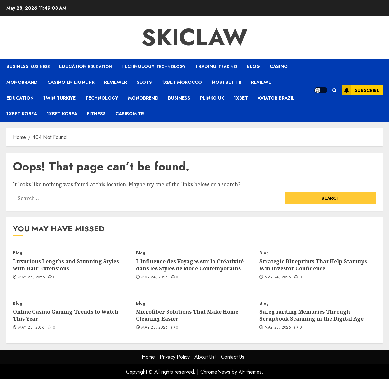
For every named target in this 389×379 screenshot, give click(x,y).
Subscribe (360, 90)
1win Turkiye (59, 98)
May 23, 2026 (31, 327)
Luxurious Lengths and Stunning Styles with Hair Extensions (66, 265)
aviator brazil (276, 98)
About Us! (205, 357)
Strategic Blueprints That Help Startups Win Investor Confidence (313, 265)
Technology (153, 66)
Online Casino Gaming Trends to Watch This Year (65, 315)
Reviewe (261, 82)
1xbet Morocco (182, 82)
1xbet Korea (21, 114)
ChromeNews (215, 371)
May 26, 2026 (31, 277)
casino (279, 66)
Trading (216, 66)
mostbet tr (226, 82)
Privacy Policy (175, 357)
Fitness (96, 114)
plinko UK (212, 98)
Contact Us (232, 357)
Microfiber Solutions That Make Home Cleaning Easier (187, 315)
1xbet (241, 98)
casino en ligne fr (71, 82)
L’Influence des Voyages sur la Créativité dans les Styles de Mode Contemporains (190, 265)
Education (85, 66)
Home (148, 357)
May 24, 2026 (154, 277)
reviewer (115, 82)
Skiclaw (194, 37)
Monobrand (22, 82)
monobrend (143, 98)
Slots (144, 82)
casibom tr (129, 114)
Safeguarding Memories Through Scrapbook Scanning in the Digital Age (311, 315)
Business (28, 66)
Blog (253, 66)
